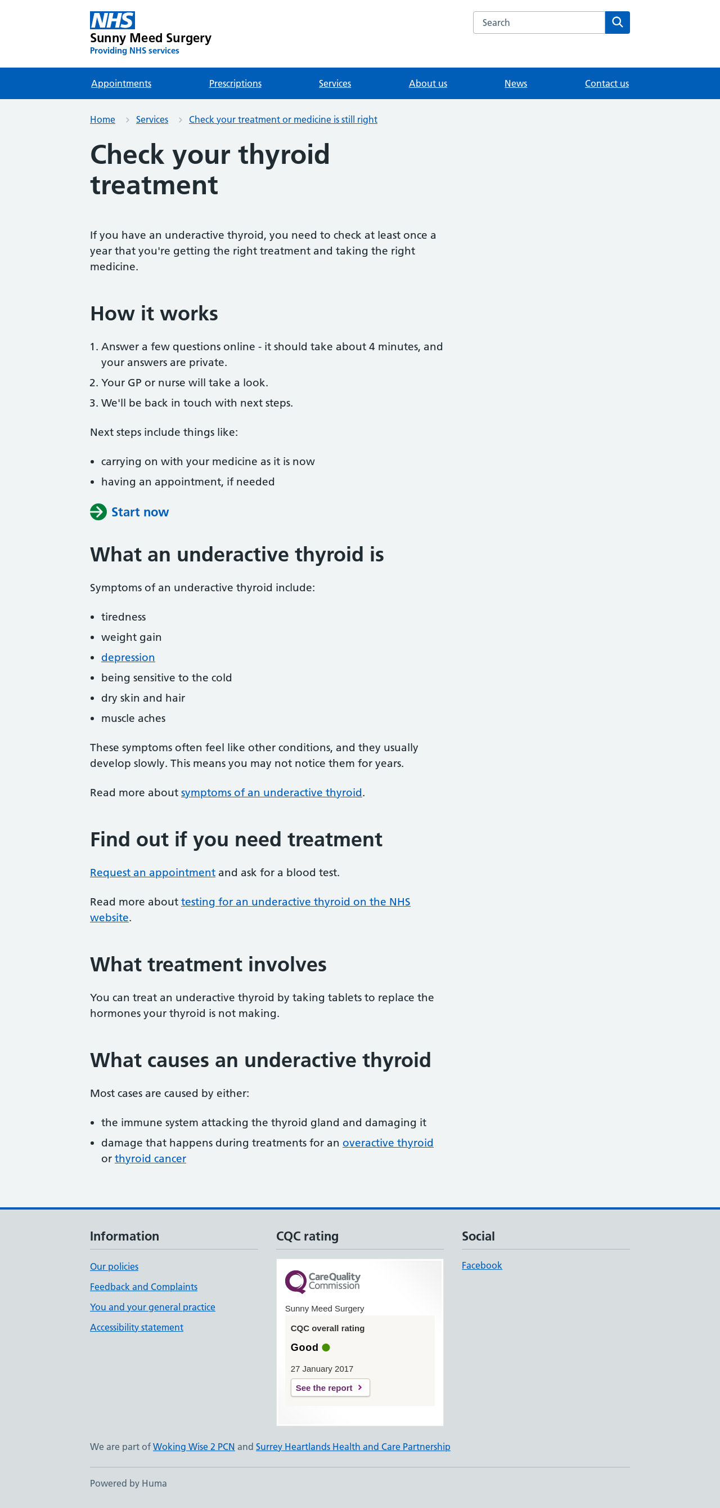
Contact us (607, 83)
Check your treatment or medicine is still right (283, 119)
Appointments (121, 83)
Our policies (114, 1266)
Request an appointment (152, 872)
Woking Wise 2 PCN (194, 1446)
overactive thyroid (388, 1142)
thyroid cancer (150, 1158)
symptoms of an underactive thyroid (271, 792)
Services (335, 83)
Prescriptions (235, 83)
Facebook (482, 1265)
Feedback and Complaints (143, 1286)
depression (128, 657)
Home (102, 119)
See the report (324, 1388)
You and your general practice (152, 1307)
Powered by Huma (128, 1483)
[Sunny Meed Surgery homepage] (151, 33)
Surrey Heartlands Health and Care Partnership (353, 1446)
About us (428, 83)
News (516, 83)
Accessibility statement (136, 1327)
